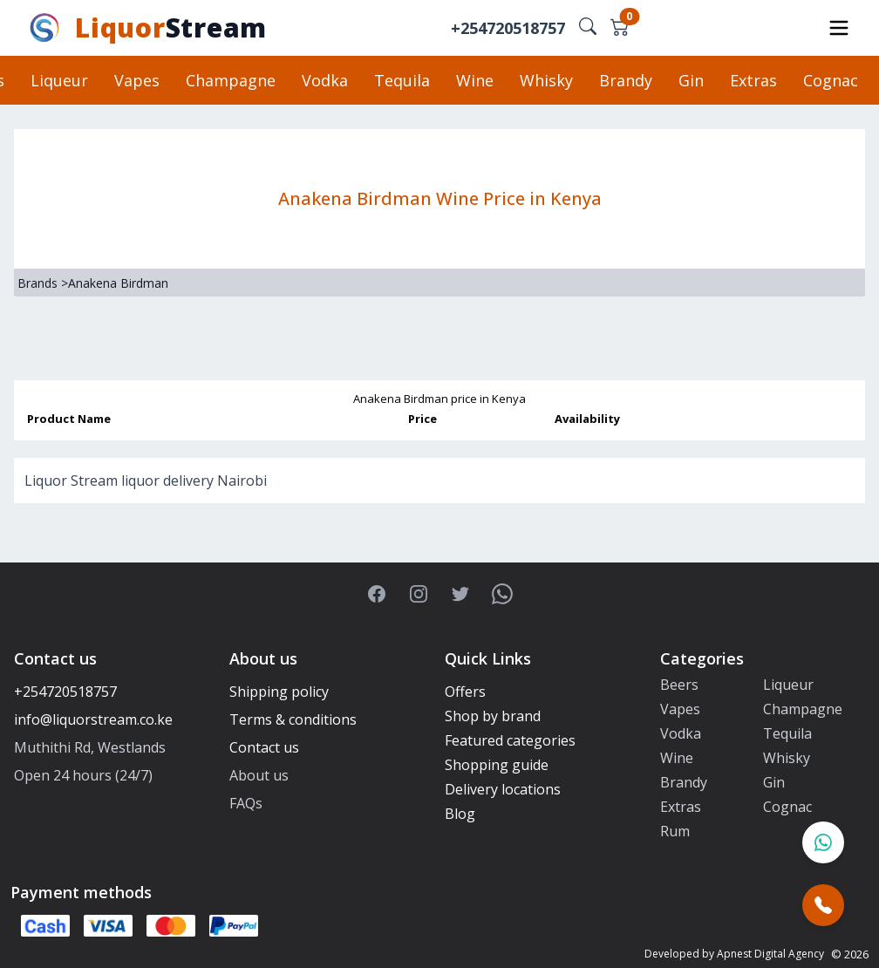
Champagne (231, 80)
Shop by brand (493, 716)
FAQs (245, 803)
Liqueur (59, 80)
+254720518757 (508, 27)
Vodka (325, 80)
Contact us (264, 747)
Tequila (402, 80)
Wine (475, 80)
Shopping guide (497, 764)
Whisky (546, 80)
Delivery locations (503, 789)
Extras (753, 80)
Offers (465, 691)
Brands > (42, 283)
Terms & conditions (293, 719)
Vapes (137, 80)
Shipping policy (279, 691)
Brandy (625, 80)
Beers (679, 684)
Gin (691, 80)
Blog (460, 813)
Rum (675, 831)
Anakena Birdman (118, 283)
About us (259, 775)
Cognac (830, 80)
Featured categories (510, 740)
